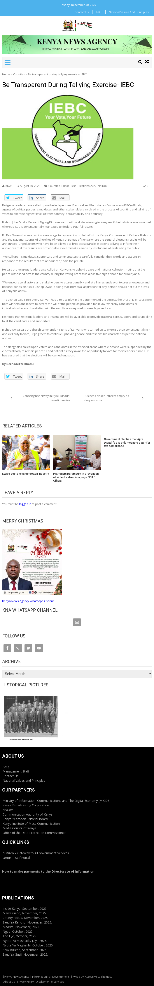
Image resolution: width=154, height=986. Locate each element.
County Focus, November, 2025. (25, 918)
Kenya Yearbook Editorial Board (25, 819)
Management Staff (16, 771)
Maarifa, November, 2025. (21, 927)
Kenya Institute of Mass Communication (31, 823)
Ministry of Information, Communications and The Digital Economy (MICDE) (56, 801)
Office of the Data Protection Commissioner (34, 833)
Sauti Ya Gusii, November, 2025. (25, 954)
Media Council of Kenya (19, 828)
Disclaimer (42, 982)
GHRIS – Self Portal (16, 858)
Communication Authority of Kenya (27, 814)
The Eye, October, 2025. (20, 936)
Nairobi (102, 186)
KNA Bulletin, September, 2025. (25, 950)
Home (6, 74)
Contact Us (82, 12)
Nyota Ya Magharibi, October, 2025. (28, 945)
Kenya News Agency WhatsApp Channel (28, 601)
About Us (9, 982)
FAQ (99, 12)
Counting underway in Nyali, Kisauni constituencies (46, 398)
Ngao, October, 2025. (18, 931)
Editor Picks (69, 186)
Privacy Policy (25, 982)
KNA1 (8, 186)
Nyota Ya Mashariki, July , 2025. (25, 941)
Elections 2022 (87, 186)
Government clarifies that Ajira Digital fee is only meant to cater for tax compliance (127, 442)
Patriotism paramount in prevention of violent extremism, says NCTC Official (76, 477)
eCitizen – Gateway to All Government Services (36, 853)
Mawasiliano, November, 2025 (24, 913)
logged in (25, 504)
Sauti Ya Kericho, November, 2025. (27, 922)
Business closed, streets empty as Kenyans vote (106, 398)
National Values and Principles (129, 12)
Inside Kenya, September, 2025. (25, 908)
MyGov (8, 810)
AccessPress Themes (98, 977)
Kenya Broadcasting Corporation (26, 805)
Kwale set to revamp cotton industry (25, 473)
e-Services (57, 982)
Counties (19, 74)
